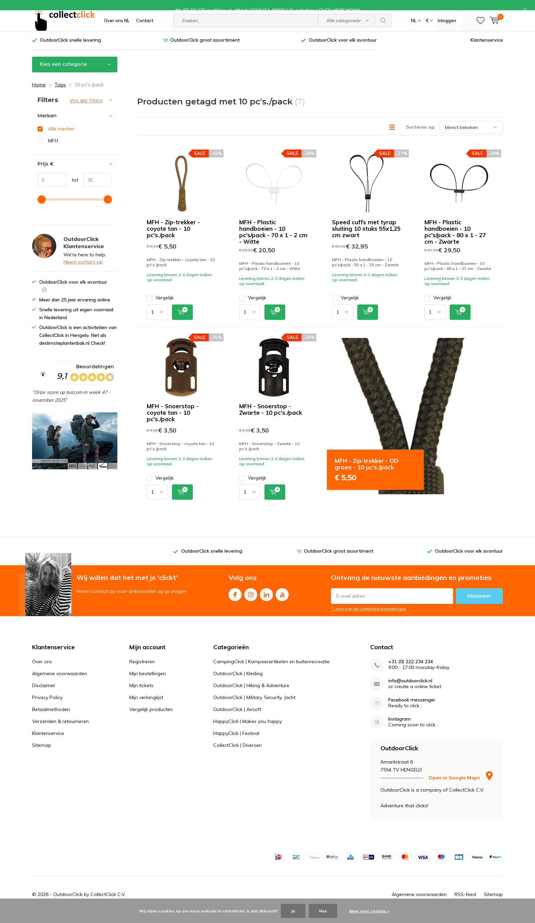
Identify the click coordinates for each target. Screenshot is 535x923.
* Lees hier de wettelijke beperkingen (368, 619)
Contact (144, 30)
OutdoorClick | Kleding (238, 683)
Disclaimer (43, 695)
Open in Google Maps (461, 788)
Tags (60, 94)
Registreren (142, 671)
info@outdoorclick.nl (410, 691)
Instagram (250, 603)
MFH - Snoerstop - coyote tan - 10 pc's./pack (173, 422)
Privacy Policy (47, 707)
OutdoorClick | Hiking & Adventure (251, 695)
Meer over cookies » (369, 910)
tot (72, 190)
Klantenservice (487, 50)
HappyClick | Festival (236, 743)
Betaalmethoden (51, 719)
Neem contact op (83, 272)
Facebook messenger (411, 710)
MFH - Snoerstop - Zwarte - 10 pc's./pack (270, 419)
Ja (293, 910)
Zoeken (383, 31)
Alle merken (61, 139)
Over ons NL (117, 30)
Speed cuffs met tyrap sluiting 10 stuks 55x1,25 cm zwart (366, 239)
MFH (53, 151)
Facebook (235, 603)
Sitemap (41, 755)
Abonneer (479, 606)
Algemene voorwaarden (59, 683)
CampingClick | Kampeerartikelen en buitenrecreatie (271, 671)
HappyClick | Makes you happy (247, 731)
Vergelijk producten (151, 719)
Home (39, 94)
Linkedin (266, 603)
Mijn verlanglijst (146, 707)
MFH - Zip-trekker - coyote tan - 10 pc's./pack (173, 239)
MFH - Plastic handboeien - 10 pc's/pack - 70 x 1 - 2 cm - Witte (273, 242)
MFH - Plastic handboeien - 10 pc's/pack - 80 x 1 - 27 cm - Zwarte (455, 242)
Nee (323, 910)
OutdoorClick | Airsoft (237, 719)
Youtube (282, 603)
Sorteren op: (421, 137)
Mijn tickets (141, 695)
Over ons (42, 671)
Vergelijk (160, 308)
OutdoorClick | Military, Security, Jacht (254, 707)
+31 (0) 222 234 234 (410, 671)
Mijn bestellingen (147, 683)
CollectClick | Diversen (237, 755)
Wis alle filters (86, 111)
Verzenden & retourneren (60, 731)
